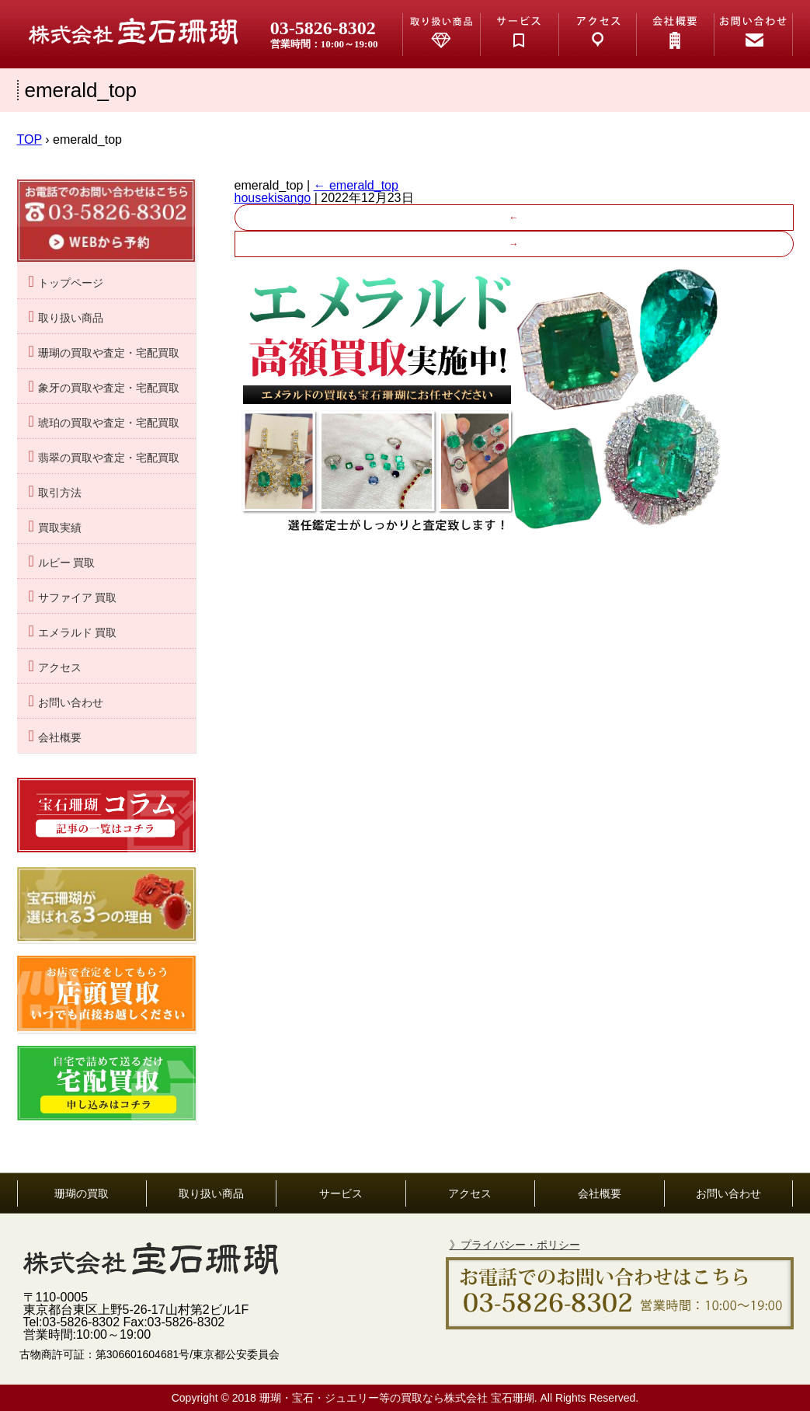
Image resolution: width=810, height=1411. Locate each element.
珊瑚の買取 (81, 1193)
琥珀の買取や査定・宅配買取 (108, 423)
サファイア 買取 (77, 598)
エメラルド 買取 (77, 633)
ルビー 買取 (67, 563)
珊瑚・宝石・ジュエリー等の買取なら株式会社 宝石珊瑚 (396, 1398)
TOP (29, 139)
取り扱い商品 (70, 318)
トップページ (70, 283)
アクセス (60, 668)
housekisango (273, 197)
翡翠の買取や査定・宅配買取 (108, 458)
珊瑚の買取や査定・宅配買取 (108, 353)
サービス (341, 1193)
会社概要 (60, 738)
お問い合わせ (70, 703)
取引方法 (60, 493)
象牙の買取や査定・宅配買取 (108, 388)
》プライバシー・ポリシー (515, 1245)
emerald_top (356, 185)
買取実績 (60, 528)
